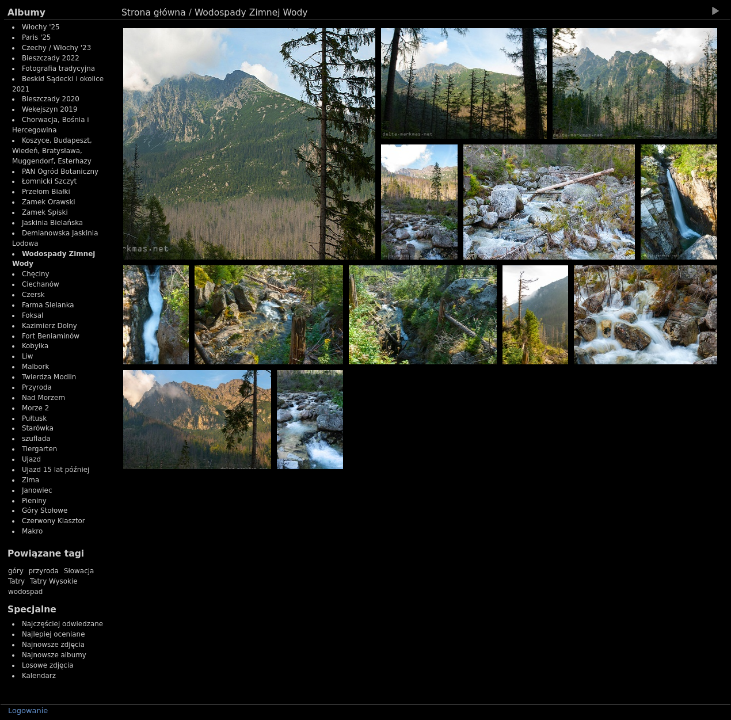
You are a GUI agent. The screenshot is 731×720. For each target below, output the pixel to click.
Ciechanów (40, 284)
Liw (27, 356)
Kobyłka (35, 346)
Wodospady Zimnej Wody (251, 12)
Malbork (36, 367)
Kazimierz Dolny (49, 326)
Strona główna (153, 12)
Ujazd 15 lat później (55, 470)
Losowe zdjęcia (48, 665)
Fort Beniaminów (50, 336)
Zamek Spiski (45, 212)
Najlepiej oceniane (53, 634)
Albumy (26, 12)
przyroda (44, 571)
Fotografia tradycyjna (58, 68)
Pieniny (34, 501)
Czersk (33, 295)
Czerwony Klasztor (53, 521)
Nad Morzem (43, 398)
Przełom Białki (46, 192)
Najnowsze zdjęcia (53, 645)
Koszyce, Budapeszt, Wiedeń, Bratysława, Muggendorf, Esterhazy (52, 150)
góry (16, 571)
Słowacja (79, 571)
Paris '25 (36, 37)
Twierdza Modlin (49, 377)
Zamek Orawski (48, 202)
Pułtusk (34, 418)
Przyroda (37, 387)
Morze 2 (35, 408)
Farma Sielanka (48, 305)
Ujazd (31, 459)
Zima (30, 480)
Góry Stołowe (44, 510)
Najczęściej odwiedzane (62, 624)
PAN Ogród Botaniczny (60, 171)
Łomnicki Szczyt (49, 181)
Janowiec (37, 490)
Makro (32, 531)
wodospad (25, 592)
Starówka (38, 428)
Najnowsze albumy (54, 655)
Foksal (32, 315)
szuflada (36, 439)
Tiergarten (40, 449)
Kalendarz (39, 676)
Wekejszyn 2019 (50, 109)
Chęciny (36, 274)
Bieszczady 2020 (50, 99)
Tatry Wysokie (54, 581)
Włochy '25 (41, 27)
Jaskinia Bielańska (52, 223)
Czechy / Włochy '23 (56, 48)
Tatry (16, 581)
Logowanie (28, 710)
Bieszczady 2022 (50, 58)
